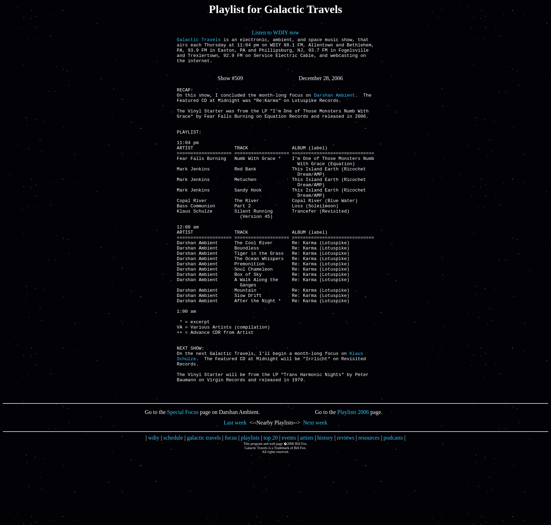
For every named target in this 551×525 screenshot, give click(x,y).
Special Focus (183, 481)
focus (231, 506)
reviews (346, 506)
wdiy (154, 506)
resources (369, 506)
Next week (315, 491)
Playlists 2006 (353, 481)
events (289, 506)
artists (306, 506)
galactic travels (204, 506)
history (325, 506)
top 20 (271, 506)
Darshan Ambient (334, 104)
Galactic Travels (199, 40)
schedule (173, 506)
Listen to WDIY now (275, 32)
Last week (235, 491)
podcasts (393, 506)
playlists (250, 506)
